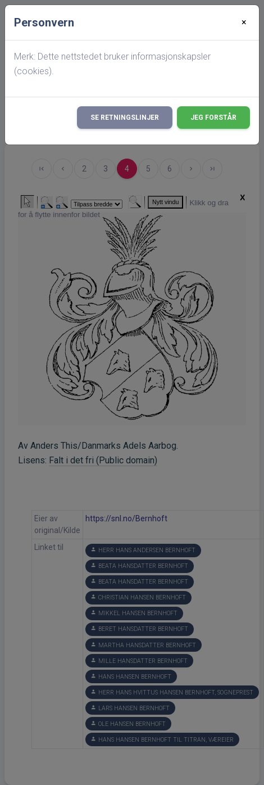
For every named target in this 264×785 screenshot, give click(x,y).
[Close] (244, 22)
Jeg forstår (213, 117)
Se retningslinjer (124, 117)
